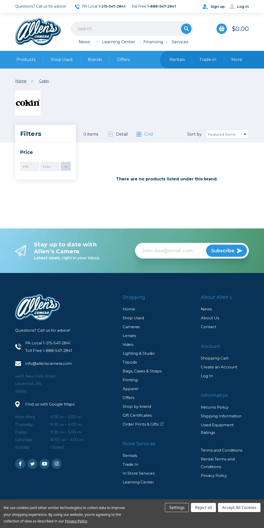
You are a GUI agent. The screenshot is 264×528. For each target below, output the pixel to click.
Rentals (130, 455)
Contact (208, 326)
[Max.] (49, 166)
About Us (210, 317)
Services (180, 41)
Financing (153, 41)
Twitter (32, 464)
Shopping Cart (215, 358)
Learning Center (118, 41)
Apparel (130, 388)
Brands (95, 59)
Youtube (44, 464)
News (84, 41)
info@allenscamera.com (48, 363)
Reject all (203, 507)
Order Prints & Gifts (143, 424)
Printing (130, 379)
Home (129, 309)
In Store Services (139, 473)
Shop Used (62, 59)
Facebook (20, 464)
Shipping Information (221, 416)
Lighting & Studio (139, 353)
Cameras (131, 326)
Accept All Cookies (239, 507)
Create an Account (219, 367)
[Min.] (29, 166)
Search (186, 29)
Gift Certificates (137, 415)
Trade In (130, 464)
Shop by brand (137, 406)
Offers (123, 59)
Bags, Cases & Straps (142, 371)
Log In (207, 375)
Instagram (57, 464)
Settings (177, 507)
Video (128, 344)
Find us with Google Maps (50, 404)
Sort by (194, 134)
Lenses (129, 335)
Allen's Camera (38, 31)
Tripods (130, 362)
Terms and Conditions (221, 450)
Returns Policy (214, 407)
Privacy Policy (214, 475)
